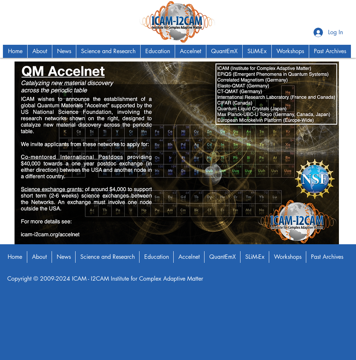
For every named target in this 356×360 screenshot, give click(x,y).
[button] (39, 51)
